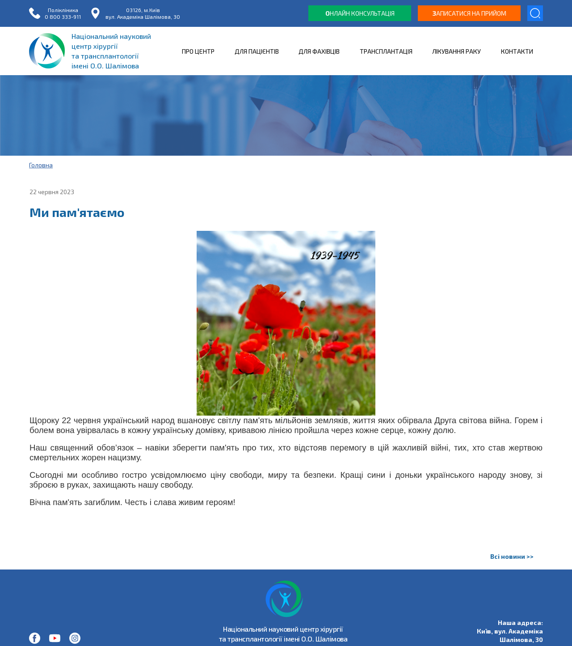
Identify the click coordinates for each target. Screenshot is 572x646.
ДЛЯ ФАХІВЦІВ (319, 51)
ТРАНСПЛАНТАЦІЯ (386, 51)
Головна (41, 165)
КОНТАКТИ (517, 51)
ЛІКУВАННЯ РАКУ (456, 51)
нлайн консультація (360, 13)
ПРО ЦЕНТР (198, 51)
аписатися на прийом (469, 13)
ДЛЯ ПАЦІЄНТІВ (257, 51)
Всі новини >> (512, 556)
